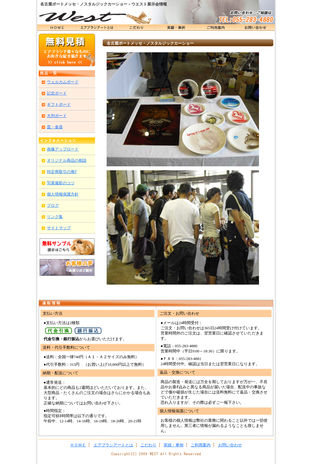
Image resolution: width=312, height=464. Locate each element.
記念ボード (57, 93)
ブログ (53, 205)
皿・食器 (55, 127)
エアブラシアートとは (96, 27)
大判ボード (57, 115)
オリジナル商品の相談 (67, 160)
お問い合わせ (255, 27)
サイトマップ (59, 228)
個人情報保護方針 (63, 194)
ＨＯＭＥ (57, 27)
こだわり (136, 27)
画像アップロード (63, 149)
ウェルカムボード (63, 82)
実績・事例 (176, 27)
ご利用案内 (201, 445)
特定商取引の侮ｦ (62, 171)
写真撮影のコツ (61, 183)
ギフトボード (59, 104)
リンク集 (55, 216)
